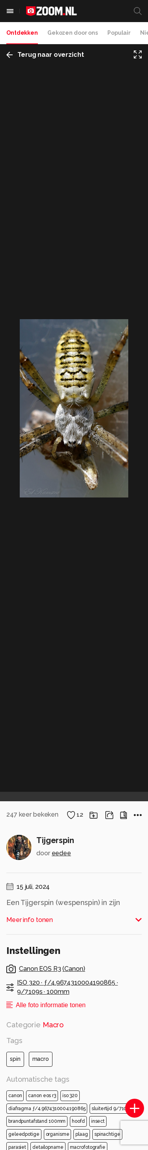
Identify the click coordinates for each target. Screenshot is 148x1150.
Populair (119, 33)
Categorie (35, 1025)
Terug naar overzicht (45, 54)
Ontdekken (22, 33)
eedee (61, 853)
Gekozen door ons (72, 33)
